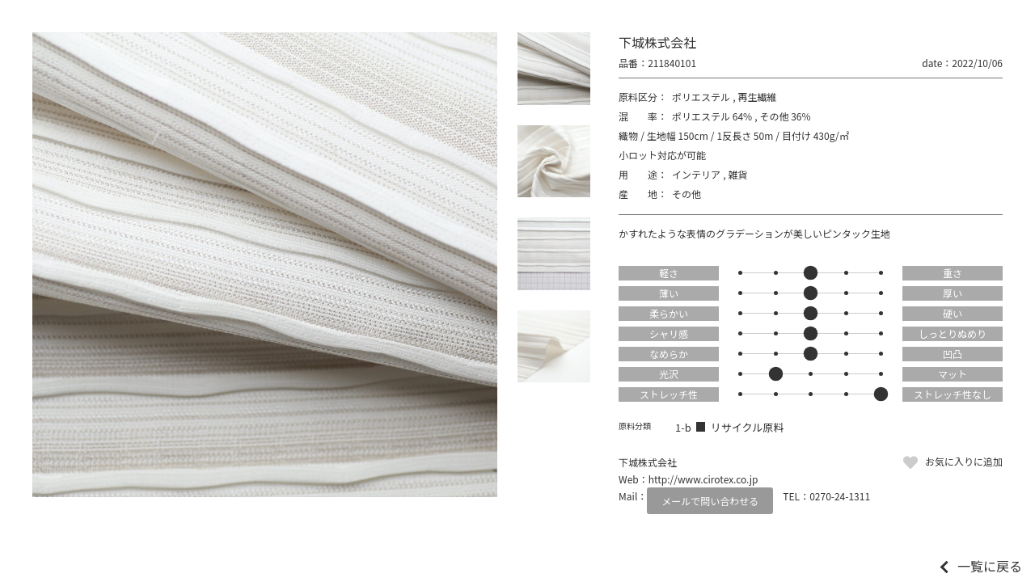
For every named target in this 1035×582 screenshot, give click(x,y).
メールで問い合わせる (709, 501)
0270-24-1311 (839, 496)
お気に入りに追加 (964, 461)
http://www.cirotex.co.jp (703, 479)
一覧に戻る (989, 565)
